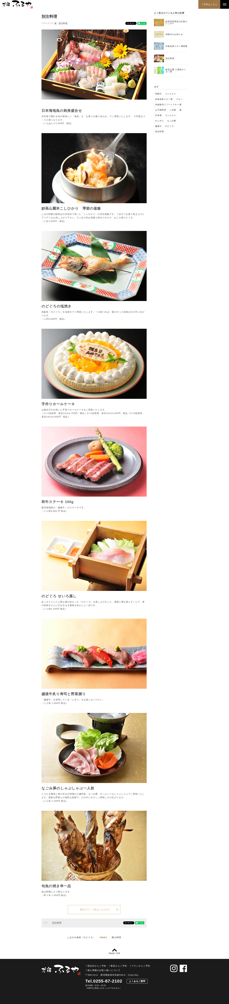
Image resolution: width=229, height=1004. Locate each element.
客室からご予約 (119, 966)
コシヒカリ (170, 94)
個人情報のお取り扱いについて (103, 970)
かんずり (159, 121)
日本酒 (158, 115)
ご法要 (172, 110)
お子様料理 (160, 110)
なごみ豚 (171, 121)
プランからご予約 (140, 966)
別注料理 (63, 23)
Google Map (133, 975)
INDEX (103, 937)
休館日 (158, 94)
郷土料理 (116, 937)
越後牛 (158, 126)
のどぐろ (169, 126)
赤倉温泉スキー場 (164, 99)
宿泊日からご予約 (96, 966)
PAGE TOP (114, 953)
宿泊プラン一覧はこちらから (95, 909)
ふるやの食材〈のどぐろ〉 (81, 937)
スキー (179, 99)
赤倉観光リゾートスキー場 (168, 104)
